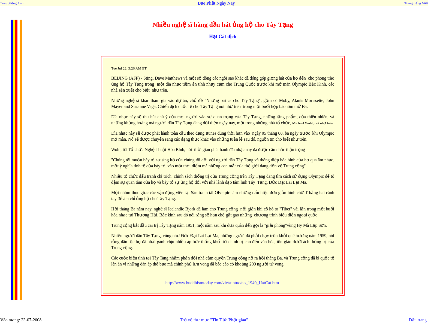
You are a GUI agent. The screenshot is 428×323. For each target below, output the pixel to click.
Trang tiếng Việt (416, 3)
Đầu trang (418, 320)
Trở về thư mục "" (214, 320)
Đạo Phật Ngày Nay (216, 3)
